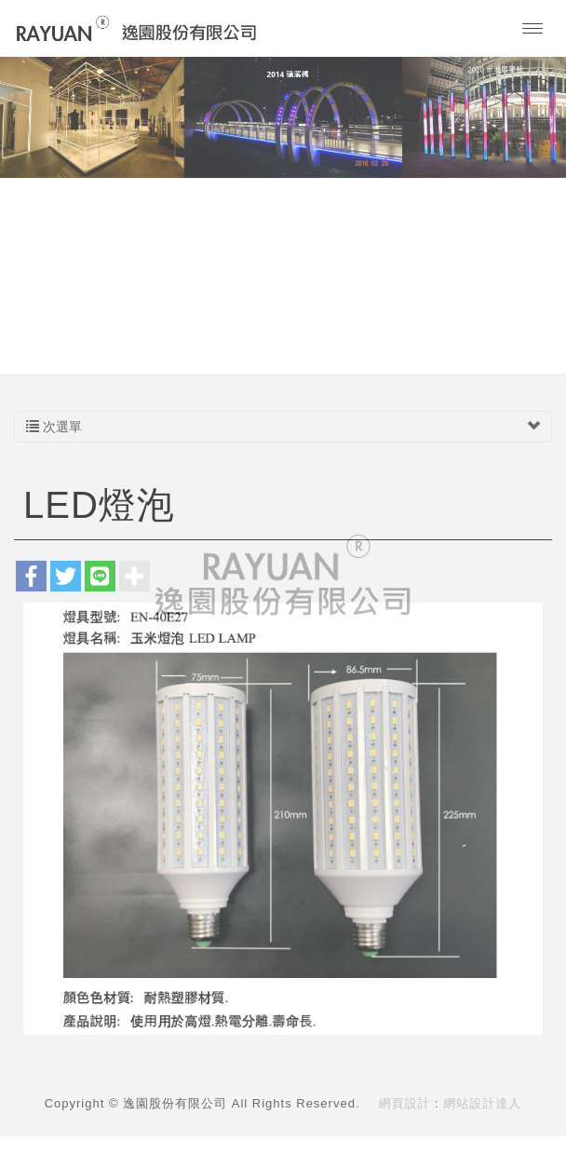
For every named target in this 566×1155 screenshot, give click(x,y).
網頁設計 (405, 1103)
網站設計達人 (482, 1103)
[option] (283, 116)
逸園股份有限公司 (136, 28)
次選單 (283, 426)
